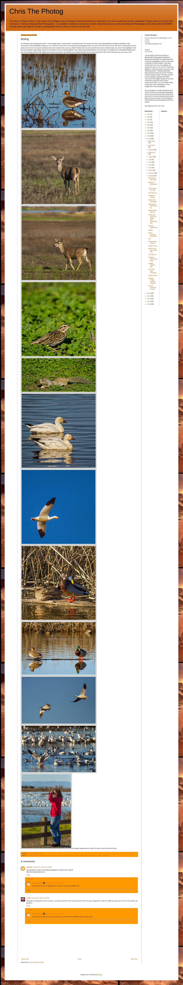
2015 (148, 138)
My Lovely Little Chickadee (152, 271)
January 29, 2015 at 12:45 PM (55, 883)
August (151, 157)
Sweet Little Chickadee (152, 200)
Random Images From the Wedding (152, 280)
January (151, 176)
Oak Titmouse (152, 193)
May (150, 165)
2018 (148, 130)
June (150, 162)
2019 (148, 128)
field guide (59, 855)
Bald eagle (29, 855)
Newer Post (25, 959)
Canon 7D (53, 855)
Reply (28, 875)
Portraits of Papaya (151, 196)
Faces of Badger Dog (152, 226)
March (151, 170)
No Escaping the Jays (152, 189)
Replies (30, 879)
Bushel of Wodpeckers (152, 184)
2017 (148, 133)
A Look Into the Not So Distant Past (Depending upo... (152, 219)
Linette (28, 898)
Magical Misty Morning (152, 211)
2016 (148, 136)
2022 (148, 119)
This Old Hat (152, 254)
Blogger (99, 975)
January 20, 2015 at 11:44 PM (42, 867)
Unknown (29, 867)
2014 (148, 293)
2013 (148, 296)
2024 (148, 114)
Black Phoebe (41, 855)
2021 (148, 122)
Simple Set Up (152, 246)
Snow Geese (92, 855)
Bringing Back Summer (152, 242)
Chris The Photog (36, 11)
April (150, 167)
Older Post (134, 959)
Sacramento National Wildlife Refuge (78, 855)
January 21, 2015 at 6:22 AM (40, 898)
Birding (150, 230)
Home (80, 959)
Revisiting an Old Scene (152, 178)
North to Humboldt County (152, 287)
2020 (148, 125)
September (152, 152)
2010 (148, 304)
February (152, 173)
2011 (148, 301)
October (151, 149)
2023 (148, 117)
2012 (148, 298)
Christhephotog (37, 883)
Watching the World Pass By (152, 205)
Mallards (65, 855)
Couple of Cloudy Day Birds (152, 259)
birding (34, 855)
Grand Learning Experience (152, 234)
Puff (149, 239)
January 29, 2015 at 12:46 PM (55, 914)
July (150, 159)
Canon (47, 855)
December (152, 141)
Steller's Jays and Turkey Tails (152, 250)
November (152, 145)
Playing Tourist (152, 275)
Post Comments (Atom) (36, 962)
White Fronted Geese (103, 855)
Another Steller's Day (151, 265)
